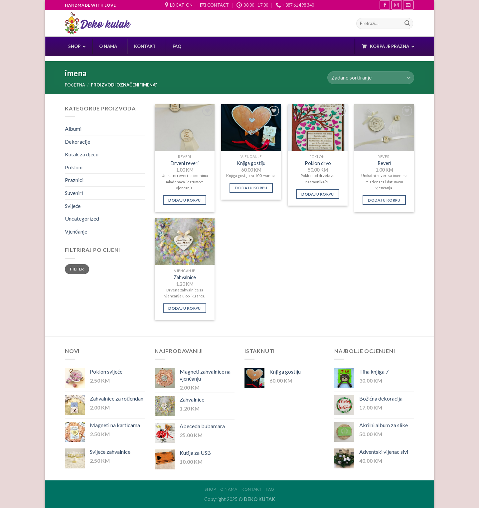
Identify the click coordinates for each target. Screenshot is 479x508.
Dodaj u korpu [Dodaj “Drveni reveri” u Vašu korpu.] (184, 200)
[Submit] (407, 23)
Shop (210, 489)
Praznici (74, 180)
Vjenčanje (76, 231)
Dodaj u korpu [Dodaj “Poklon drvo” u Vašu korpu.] (317, 194)
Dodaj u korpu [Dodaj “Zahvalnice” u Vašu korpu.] (184, 308)
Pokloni (73, 167)
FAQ (270, 489)
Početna (75, 84)
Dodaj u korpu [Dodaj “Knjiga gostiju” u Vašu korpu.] (251, 188)
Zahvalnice (185, 277)
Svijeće (72, 206)
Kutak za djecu (81, 154)
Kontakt (251, 489)
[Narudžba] (370, 77)
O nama (229, 489)
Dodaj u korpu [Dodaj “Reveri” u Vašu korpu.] (384, 200)
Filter (77, 268)
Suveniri (74, 193)
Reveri (384, 163)
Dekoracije (77, 141)
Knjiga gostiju (251, 163)
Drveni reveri (185, 163)
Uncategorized (82, 218)
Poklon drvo (318, 163)
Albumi (73, 128)
